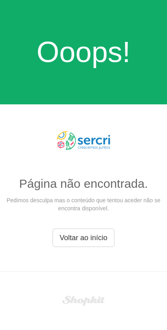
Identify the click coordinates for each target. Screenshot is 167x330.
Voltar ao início (83, 238)
